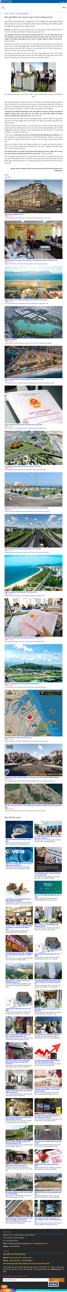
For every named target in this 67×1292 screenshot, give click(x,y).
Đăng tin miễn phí (8, 1290)
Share (6, 175)
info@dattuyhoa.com (41, 1243)
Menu (64, 7)
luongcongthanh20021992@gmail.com (20, 1243)
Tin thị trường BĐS (22, 13)
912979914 (16, 1246)
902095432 (28, 1260)
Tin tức (12, 13)
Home (6, 13)
